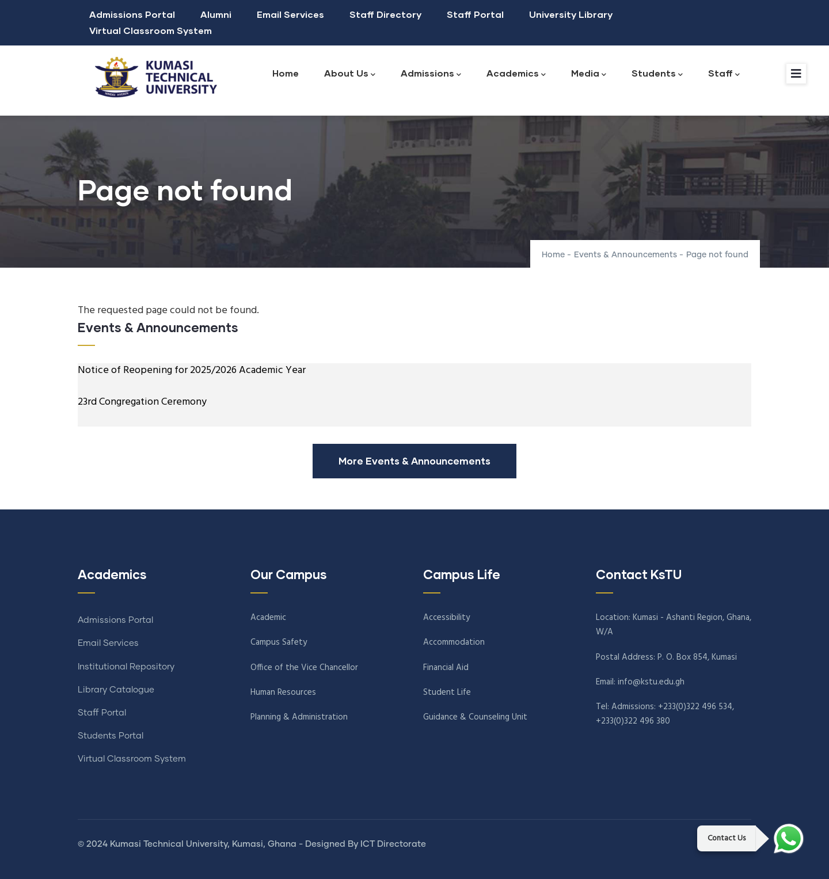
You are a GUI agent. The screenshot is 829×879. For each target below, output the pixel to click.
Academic (268, 618)
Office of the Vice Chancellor (304, 668)
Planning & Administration (299, 717)
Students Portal (110, 736)
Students (657, 74)
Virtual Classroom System (150, 30)
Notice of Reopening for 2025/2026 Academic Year (192, 370)
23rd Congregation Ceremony (142, 402)
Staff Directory (385, 14)
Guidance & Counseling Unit (475, 717)
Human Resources (283, 692)
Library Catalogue (116, 690)
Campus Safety (278, 642)
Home (285, 72)
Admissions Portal (132, 14)
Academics (516, 74)
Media (588, 74)
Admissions (431, 74)
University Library (571, 14)
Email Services (290, 14)
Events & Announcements (626, 255)
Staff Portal (475, 14)
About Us (349, 74)
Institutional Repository (126, 667)
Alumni (215, 14)
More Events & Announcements (414, 461)
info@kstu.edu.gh (651, 682)
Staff (724, 74)
